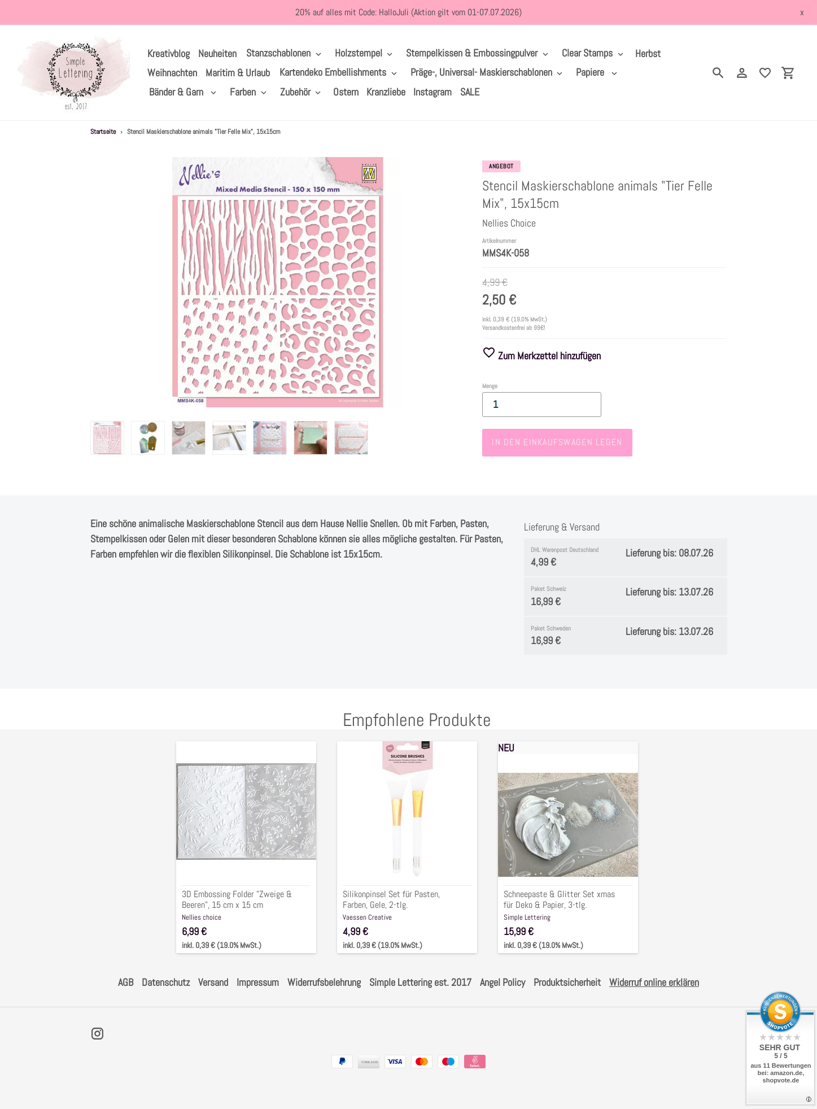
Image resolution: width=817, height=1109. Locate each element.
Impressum (258, 982)
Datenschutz (166, 982)
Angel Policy (502, 982)
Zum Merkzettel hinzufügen (541, 355)
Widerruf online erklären (654, 982)
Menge (489, 386)
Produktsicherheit (567, 982)
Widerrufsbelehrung (324, 982)
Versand (213, 982)
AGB (125, 982)
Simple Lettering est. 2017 (420, 982)
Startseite (103, 131)
